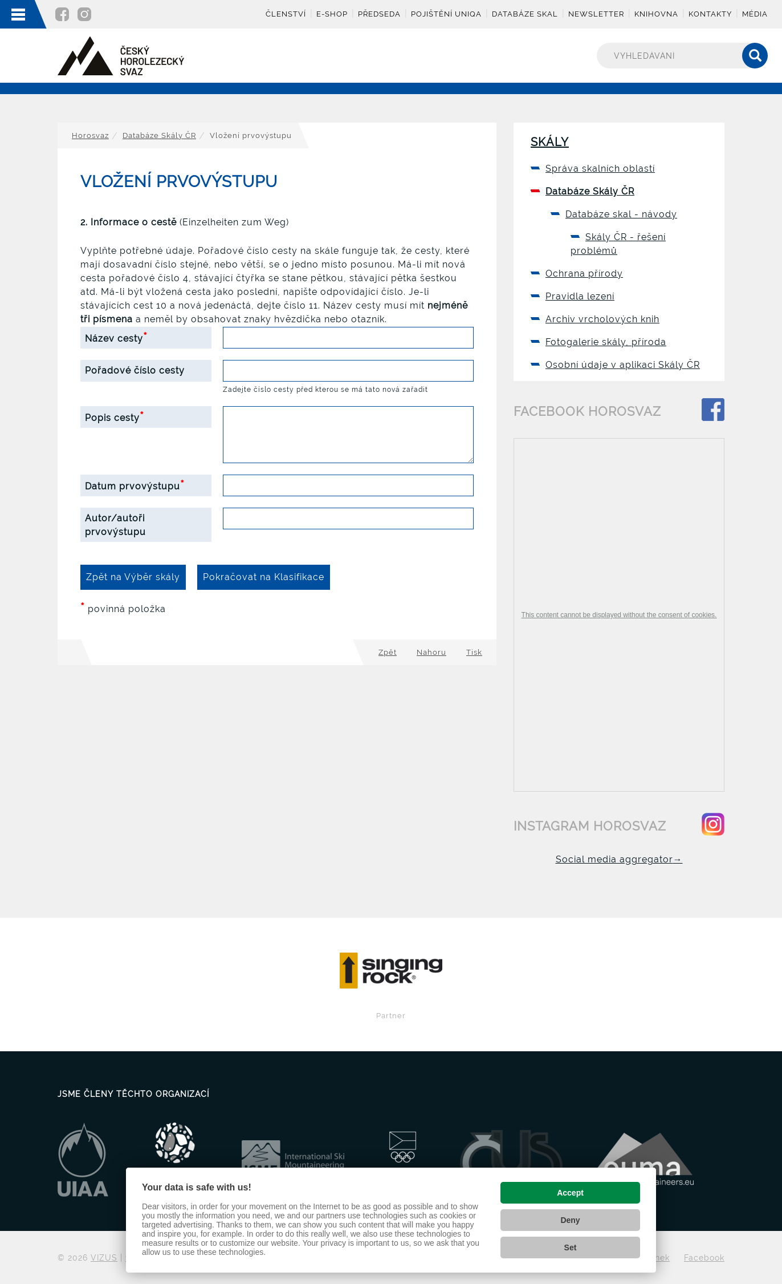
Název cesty (116, 337)
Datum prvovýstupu (135, 484)
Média (755, 14)
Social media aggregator (619, 859)
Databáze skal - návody (621, 214)
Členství (286, 14)
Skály (550, 142)
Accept (570, 1192)
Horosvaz (90, 135)
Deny (570, 1220)
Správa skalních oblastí (600, 168)
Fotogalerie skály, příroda (605, 342)
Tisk (474, 652)
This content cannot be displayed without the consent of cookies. (619, 615)
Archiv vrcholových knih (602, 319)
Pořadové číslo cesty (135, 370)
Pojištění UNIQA (446, 14)
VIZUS (104, 1257)
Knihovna (656, 14)
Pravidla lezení (579, 296)
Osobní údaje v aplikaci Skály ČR (622, 364)
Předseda (379, 14)
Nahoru (431, 652)
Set (570, 1247)
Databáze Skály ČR (159, 135)
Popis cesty (114, 416)
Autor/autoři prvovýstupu (115, 525)
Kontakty (710, 14)
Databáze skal (525, 14)
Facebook (704, 1257)
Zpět (387, 652)
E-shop (332, 14)
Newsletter (596, 14)
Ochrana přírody (584, 273)
